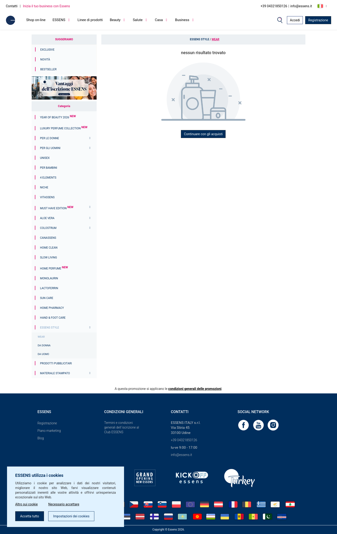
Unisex (45, 158)
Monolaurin (49, 278)
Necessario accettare (63, 504)
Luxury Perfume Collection (63, 128)
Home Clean (49, 247)
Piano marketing (49, 431)
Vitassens (47, 197)
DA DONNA (44, 345)
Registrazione (318, 20)
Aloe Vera (47, 218)
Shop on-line (35, 20)
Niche (44, 187)
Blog (40, 438)
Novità (45, 59)
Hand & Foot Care (53, 317)
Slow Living (48, 257)
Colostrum (48, 228)
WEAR (41, 336)
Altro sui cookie (26, 504)
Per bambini (48, 167)
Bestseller (48, 69)
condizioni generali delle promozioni (194, 389)
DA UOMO (43, 354)
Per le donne (49, 138)
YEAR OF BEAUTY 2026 (58, 117)
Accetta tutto (29, 516)
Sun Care (46, 298)
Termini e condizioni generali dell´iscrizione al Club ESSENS (121, 427)
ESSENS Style (49, 327)
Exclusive (47, 49)
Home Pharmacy (52, 308)
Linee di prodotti (90, 20)
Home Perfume (54, 268)
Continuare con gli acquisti (203, 134)
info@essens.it (301, 6)
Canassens (48, 237)
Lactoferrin (49, 288)
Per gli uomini (50, 148)
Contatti (12, 6)
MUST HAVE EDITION (56, 208)
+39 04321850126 (273, 6)
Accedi (295, 20)
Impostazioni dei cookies (71, 516)
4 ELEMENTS (48, 177)
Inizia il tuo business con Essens (46, 6)
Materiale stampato (55, 373)
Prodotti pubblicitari (56, 363)
